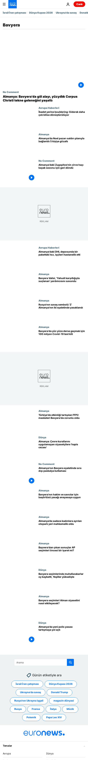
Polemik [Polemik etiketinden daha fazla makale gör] (31, 717)
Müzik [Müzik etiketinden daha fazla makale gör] (70, 708)
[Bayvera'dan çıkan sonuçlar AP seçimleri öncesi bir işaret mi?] (62, 555)
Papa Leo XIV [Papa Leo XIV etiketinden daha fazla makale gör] (54, 717)
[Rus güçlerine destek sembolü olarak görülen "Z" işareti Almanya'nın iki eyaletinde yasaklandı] (62, 312)
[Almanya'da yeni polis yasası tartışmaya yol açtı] (62, 634)
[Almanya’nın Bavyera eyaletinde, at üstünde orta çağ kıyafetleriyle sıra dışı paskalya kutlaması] (62, 476)
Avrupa (7, 753)
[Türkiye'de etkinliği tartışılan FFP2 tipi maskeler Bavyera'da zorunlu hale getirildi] (62, 423)
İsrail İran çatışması (14, 12)
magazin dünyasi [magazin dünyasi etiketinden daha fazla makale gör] (63, 700)
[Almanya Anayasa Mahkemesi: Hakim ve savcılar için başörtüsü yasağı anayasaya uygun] (62, 502)
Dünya (42, 437)
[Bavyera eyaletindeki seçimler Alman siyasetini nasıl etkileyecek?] (62, 608)
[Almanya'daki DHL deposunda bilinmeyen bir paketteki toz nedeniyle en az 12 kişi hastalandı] (62, 259)
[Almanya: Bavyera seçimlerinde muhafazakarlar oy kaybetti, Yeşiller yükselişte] (62, 581)
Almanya (44, 134)
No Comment (11, 92)
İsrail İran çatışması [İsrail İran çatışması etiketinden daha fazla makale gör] (27, 683)
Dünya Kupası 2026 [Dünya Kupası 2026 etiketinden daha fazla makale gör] (60, 683)
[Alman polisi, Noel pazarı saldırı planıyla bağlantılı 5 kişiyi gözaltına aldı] (62, 146)
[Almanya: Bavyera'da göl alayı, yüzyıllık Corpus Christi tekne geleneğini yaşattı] (44, 98)
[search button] (70, 662)
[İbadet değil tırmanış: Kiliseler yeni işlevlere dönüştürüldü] (62, 120)
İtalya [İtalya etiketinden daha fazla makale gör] (53, 708)
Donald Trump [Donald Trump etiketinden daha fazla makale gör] (59, 692)
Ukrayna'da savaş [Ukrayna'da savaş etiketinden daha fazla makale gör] (30, 692)
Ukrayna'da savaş (66, 12)
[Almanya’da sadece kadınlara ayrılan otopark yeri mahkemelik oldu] (62, 528)
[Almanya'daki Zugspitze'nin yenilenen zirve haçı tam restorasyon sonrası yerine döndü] (62, 172)
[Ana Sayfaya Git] (12, 4)
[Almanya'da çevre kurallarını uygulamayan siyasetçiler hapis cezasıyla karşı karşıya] (62, 449)
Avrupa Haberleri (49, 107)
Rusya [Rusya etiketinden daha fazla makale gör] (18, 708)
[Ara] (44, 662)
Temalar (7, 745)
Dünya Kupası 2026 (41, 12)
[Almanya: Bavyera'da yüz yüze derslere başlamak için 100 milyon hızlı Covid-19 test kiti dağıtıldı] (62, 339)
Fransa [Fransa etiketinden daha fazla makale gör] (36, 708)
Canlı (79, 4)
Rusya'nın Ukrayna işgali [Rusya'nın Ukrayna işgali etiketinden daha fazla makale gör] (28, 700)
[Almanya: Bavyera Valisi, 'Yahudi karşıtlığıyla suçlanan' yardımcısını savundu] (62, 286)
